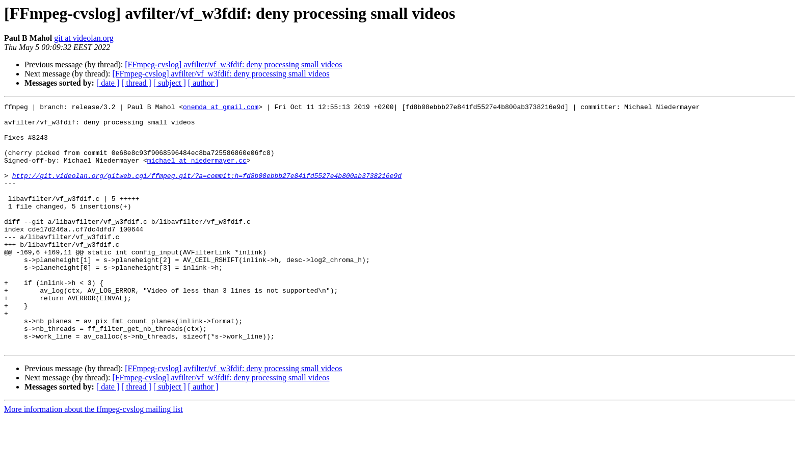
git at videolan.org (84, 38)
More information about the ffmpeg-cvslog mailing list (93, 458)
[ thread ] (136, 83)
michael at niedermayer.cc (197, 172)
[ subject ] (169, 83)
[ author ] (203, 83)
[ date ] (107, 83)
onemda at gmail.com (220, 108)
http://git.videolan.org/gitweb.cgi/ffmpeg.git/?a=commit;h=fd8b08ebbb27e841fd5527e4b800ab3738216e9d (207, 190)
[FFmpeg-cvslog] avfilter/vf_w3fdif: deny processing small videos (233, 64)
